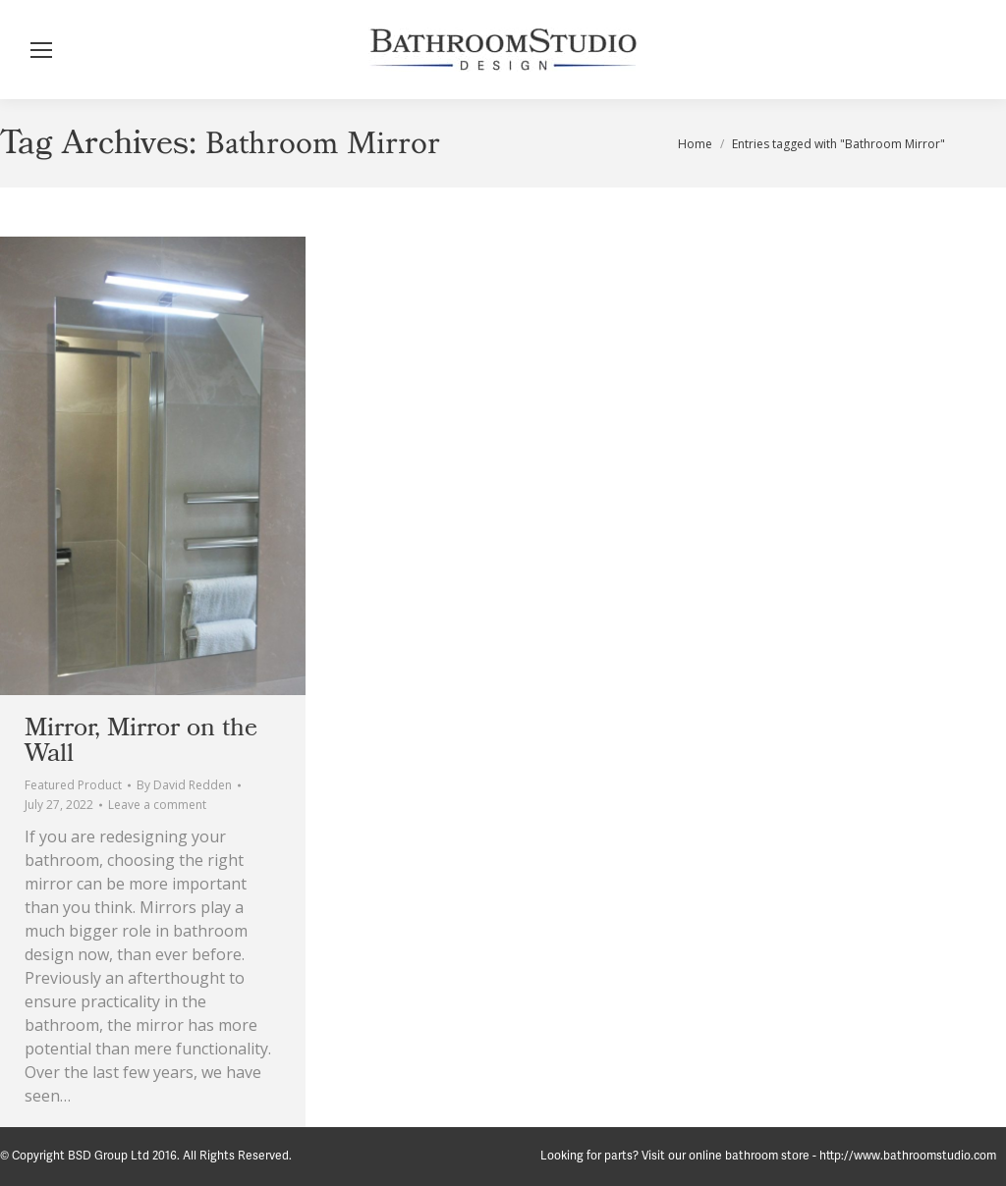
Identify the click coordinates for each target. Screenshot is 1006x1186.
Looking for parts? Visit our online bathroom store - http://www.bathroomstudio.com (768, 1156)
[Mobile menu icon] (41, 50)
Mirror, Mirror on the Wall (141, 740)
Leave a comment (157, 804)
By (184, 785)
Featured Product (73, 785)
